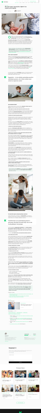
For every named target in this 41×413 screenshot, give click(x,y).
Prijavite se (20, 362)
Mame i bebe (31, 2)
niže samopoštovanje (22, 51)
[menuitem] (38, 1)
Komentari (12, 348)
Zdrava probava (17, 2)
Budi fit (29, 2)
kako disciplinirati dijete (12, 312)
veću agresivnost (27, 51)
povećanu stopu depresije (12, 52)
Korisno (38, 2)
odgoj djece (25, 312)
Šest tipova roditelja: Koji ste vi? (32, 394)
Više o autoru (6, 341)
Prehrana (23, 2)
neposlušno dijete (19, 312)
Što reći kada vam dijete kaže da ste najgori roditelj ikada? (20, 380)
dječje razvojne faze (21, 62)
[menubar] (38, 1)
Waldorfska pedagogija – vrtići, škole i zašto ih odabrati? (6, 380)
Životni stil (35, 2)
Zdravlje (20, 2)
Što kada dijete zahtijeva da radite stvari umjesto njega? (33, 380)
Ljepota (26, 2)
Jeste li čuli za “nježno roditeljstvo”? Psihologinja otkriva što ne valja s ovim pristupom (20, 395)
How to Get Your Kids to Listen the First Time (21, 321)
